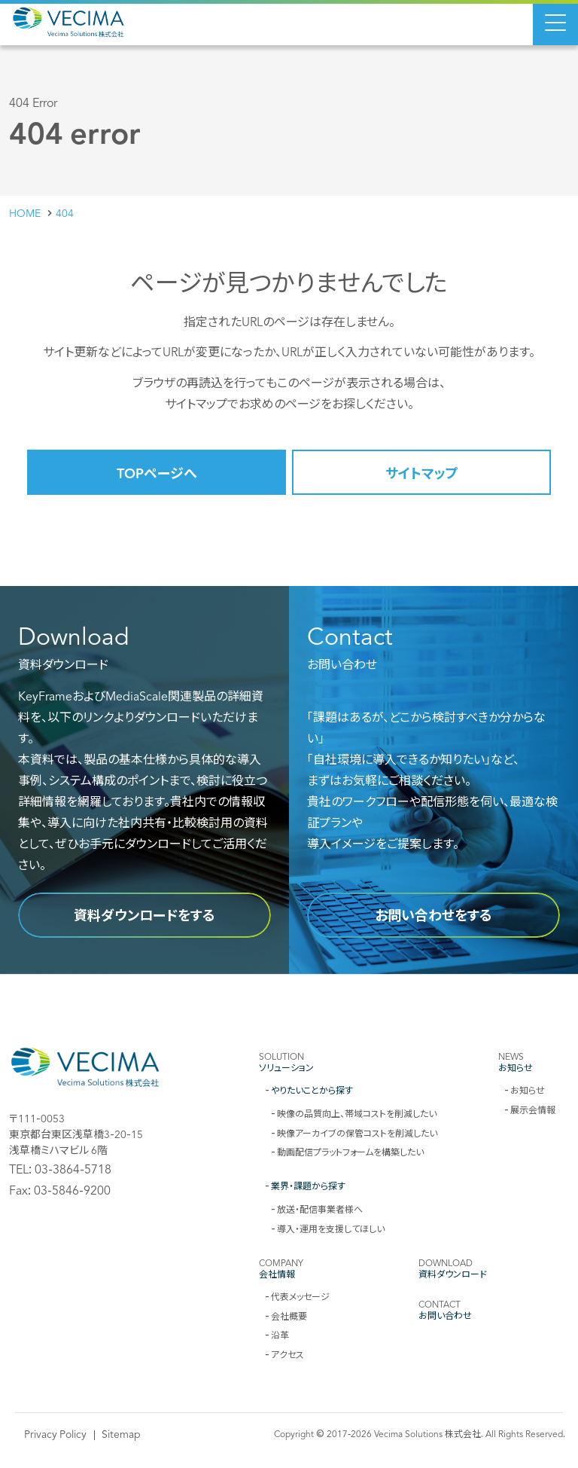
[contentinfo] (289, 1221)
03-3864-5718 (73, 1168)
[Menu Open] (555, 22)
